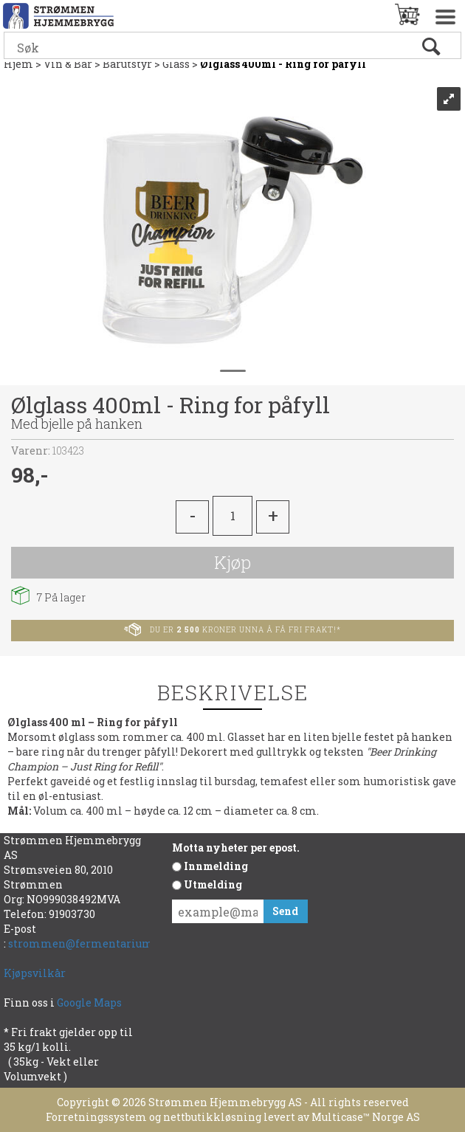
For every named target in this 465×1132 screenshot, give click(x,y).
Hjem (18, 64)
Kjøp (232, 562)
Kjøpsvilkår (35, 973)
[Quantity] (232, 516)
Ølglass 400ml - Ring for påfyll (283, 64)
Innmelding (216, 866)
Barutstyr (127, 64)
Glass (176, 64)
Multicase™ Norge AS (365, 1117)
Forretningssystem (96, 1117)
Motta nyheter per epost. (236, 848)
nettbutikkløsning (212, 1117)
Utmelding (213, 884)
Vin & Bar (68, 64)
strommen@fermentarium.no (88, 943)
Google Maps (90, 1002)
